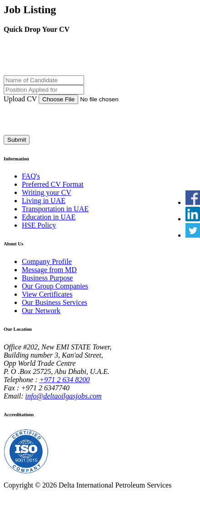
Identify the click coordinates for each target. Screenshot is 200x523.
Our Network (41, 310)
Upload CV (20, 99)
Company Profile (47, 261)
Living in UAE (43, 200)
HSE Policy (39, 225)
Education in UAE (48, 217)
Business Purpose (47, 278)
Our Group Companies (55, 286)
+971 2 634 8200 (65, 380)
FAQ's (31, 176)
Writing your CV (46, 192)
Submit (16, 139)
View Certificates (47, 294)
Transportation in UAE (55, 209)
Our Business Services (54, 302)
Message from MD (49, 270)
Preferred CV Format (53, 184)
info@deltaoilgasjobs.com (63, 396)
